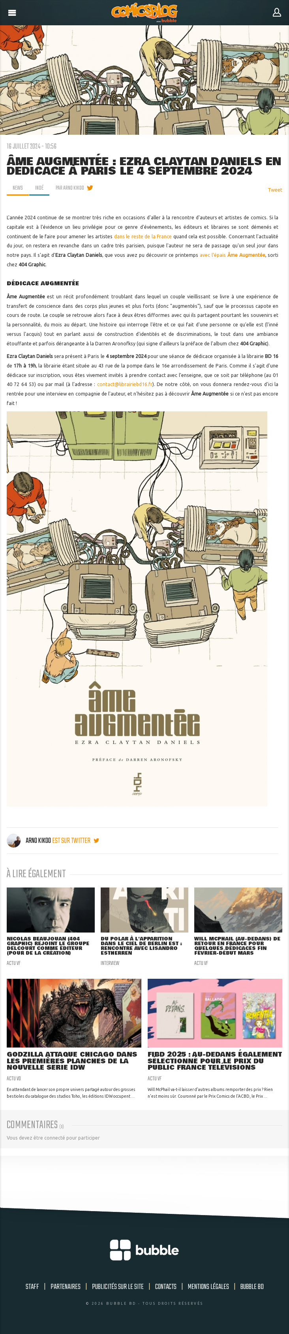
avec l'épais (232, 255)
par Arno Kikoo (70, 188)
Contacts (165, 1287)
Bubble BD (252, 1287)
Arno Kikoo (29, 841)
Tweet (275, 189)
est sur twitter (75, 841)
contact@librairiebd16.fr (124, 384)
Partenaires (66, 1287)
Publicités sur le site (118, 1287)
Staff (32, 1287)
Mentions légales (208, 1287)
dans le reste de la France (143, 236)
